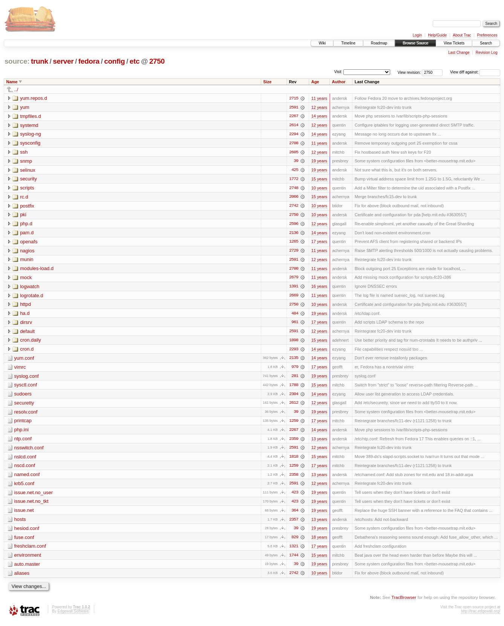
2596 (293, 225)
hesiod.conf (27, 532)
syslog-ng (30, 134)
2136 (293, 234)
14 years (319, 116)
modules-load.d (37, 270)
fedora (89, 61)
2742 (293, 207)
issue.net (24, 514)
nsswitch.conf (29, 450)
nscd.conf (24, 469)
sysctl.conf (25, 387)
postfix (27, 206)
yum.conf (24, 360)
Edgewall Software (73, 616)
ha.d (24, 315)
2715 (293, 98)
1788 (293, 388)
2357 (293, 523)
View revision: (409, 72)
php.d (26, 224)
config (114, 61)
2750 (157, 61)
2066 (293, 198)
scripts (27, 188)
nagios (27, 252)
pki (23, 215)
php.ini (21, 432)
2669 (293, 297)
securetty (24, 405)
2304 (293, 397)
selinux (27, 170)
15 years (319, 179)
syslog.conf (26, 378)
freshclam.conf (30, 550)
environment (27, 559)
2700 (293, 270)
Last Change (459, 52)
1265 (293, 243)
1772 (293, 180)
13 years (319, 442)
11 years (319, 98)
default (27, 333)
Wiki (322, 43)
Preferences (487, 35)
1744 (293, 559)
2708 (293, 143)
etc (134, 61)
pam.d (27, 234)
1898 (293, 342)
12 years (319, 107)
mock (26, 279)
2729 (293, 252)
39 (296, 162)
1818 (293, 460)
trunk (39, 61)
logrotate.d (31, 297)
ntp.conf (23, 441)
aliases (21, 577)
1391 (293, 288)
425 (294, 171)
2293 (293, 351)
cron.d (27, 351)
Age (315, 81)
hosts (20, 523)
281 (294, 379)
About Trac (462, 35)
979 (294, 369)
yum (24, 107)
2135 (293, 360)
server (63, 61)
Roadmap (379, 43)
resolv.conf (26, 414)
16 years (319, 288)
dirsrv (26, 324)
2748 (293, 189)
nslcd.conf (25, 460)
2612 (293, 406)
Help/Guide (437, 35)
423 (294, 496)
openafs (28, 243)
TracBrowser (403, 601)
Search (486, 43)
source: (17, 61)
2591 (293, 107)
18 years (319, 541)
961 (294, 324)
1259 (293, 424)
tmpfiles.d (30, 116)
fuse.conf (24, 541)
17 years (319, 243)
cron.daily (30, 342)
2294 (293, 134)
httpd (25, 306)
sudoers (23, 396)
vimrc (20, 369)
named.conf (27, 478)
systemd (29, 125)
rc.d (24, 197)
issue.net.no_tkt (31, 505)
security (28, 179)
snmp (26, 161)
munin (26, 261)
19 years (319, 161)
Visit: (338, 72)
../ (16, 89)
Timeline (348, 43)
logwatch (29, 288)
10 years (319, 188)
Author (339, 81)
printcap (23, 423)
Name (12, 81)
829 (294, 541)
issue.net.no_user (33, 496)
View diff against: (475, 72)
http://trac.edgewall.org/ (480, 616)
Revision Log (487, 52)
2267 (293, 116)
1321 (293, 550)
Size (267, 81)
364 (294, 514)
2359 (293, 442)
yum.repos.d (33, 98)
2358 (293, 478)
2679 (293, 279)
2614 (293, 125)
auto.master (27, 568)
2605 (293, 153)
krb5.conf (24, 487)
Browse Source (415, 43)
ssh (24, 152)
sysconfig (30, 143)
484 (294, 315)
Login (417, 35)
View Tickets (454, 43)
